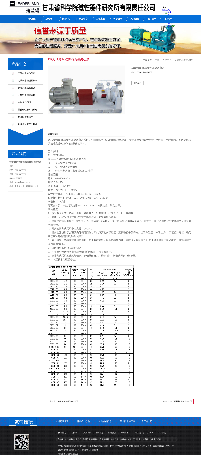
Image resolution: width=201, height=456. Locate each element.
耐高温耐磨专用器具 (27, 124)
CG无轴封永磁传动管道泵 (67, 401)
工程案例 (100, 19)
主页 (157, 60)
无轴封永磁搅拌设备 (27, 80)
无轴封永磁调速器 (26, 95)
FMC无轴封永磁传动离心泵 (180, 401)
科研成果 (117, 19)
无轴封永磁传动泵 (26, 73)
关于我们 (49, 19)
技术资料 (152, 19)
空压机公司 (146, 421)
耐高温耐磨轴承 (25, 117)
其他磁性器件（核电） (29, 109)
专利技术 (124, 433)
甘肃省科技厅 (104, 421)
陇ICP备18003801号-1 (91, 450)
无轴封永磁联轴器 (26, 88)
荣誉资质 (112, 433)
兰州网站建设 (62, 421)
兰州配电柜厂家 (127, 421)
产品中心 (83, 19)
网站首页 (32, 19)
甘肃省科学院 (83, 421)
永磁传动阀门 (24, 102)
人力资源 (134, 19)
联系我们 (169, 19)
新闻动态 (99, 433)
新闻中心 (66, 19)
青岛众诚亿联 (72, 454)
